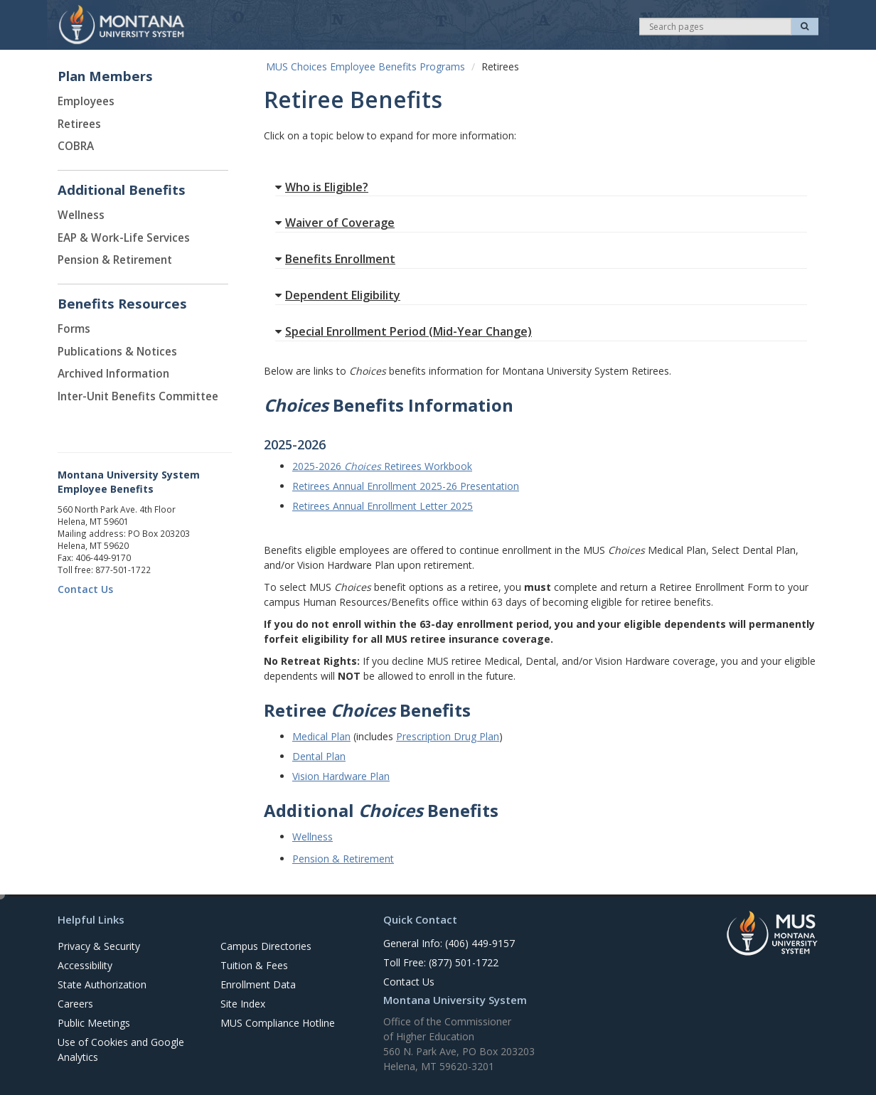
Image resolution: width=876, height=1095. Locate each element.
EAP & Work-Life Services (124, 237)
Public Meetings (94, 1023)
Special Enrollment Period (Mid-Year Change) (403, 331)
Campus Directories (265, 946)
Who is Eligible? (321, 187)
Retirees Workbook (428, 466)
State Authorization (102, 984)
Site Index (242, 1003)
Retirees (79, 124)
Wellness (81, 215)
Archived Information (113, 373)
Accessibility (85, 965)
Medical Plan (321, 736)
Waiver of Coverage (335, 222)
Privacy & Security (99, 946)
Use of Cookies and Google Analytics (121, 1049)
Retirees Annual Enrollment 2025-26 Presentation (405, 486)
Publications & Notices (117, 351)
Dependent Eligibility (337, 295)
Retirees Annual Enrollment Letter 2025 (382, 506)
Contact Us (85, 589)
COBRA (76, 146)
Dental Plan (319, 756)
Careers (75, 1003)
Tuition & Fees (254, 965)
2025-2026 (318, 466)
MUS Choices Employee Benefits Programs (365, 66)
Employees (86, 101)
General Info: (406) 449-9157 (449, 943)
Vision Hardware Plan (341, 776)
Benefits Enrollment (335, 259)
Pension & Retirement (115, 259)
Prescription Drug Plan (447, 736)
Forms (74, 328)
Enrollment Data (258, 984)
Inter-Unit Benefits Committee (138, 396)
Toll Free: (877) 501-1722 (440, 962)
